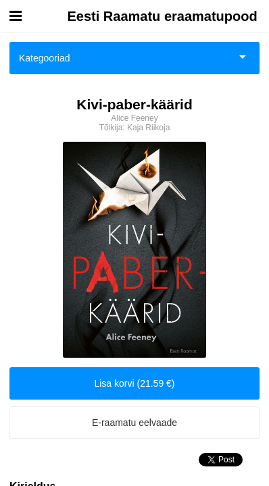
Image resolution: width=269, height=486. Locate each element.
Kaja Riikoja (148, 127)
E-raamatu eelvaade (134, 422)
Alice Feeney (134, 118)
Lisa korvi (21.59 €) (134, 383)
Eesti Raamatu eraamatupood (163, 16)
